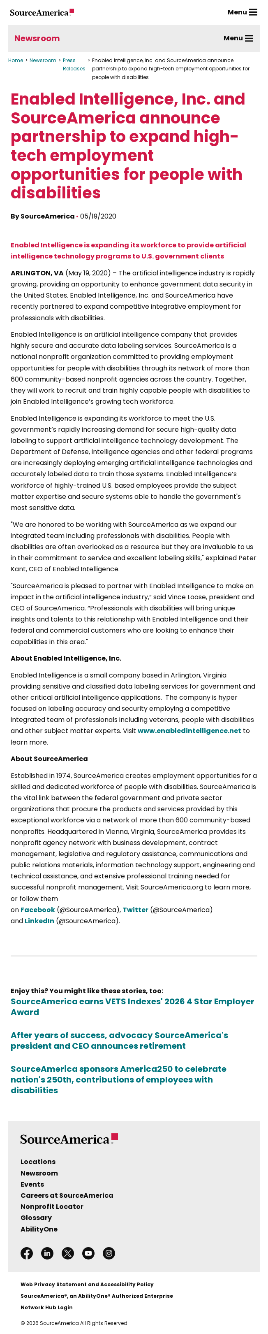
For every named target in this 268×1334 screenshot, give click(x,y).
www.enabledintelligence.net (189, 731)
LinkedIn (39, 921)
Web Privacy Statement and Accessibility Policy (87, 1284)
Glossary (36, 1217)
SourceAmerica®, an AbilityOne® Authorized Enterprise (97, 1295)
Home (15, 60)
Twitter (135, 910)
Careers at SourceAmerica (67, 1195)
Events (32, 1184)
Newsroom (37, 38)
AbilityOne (39, 1229)
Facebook (38, 910)
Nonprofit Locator (52, 1206)
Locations (38, 1161)
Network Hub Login (47, 1307)
